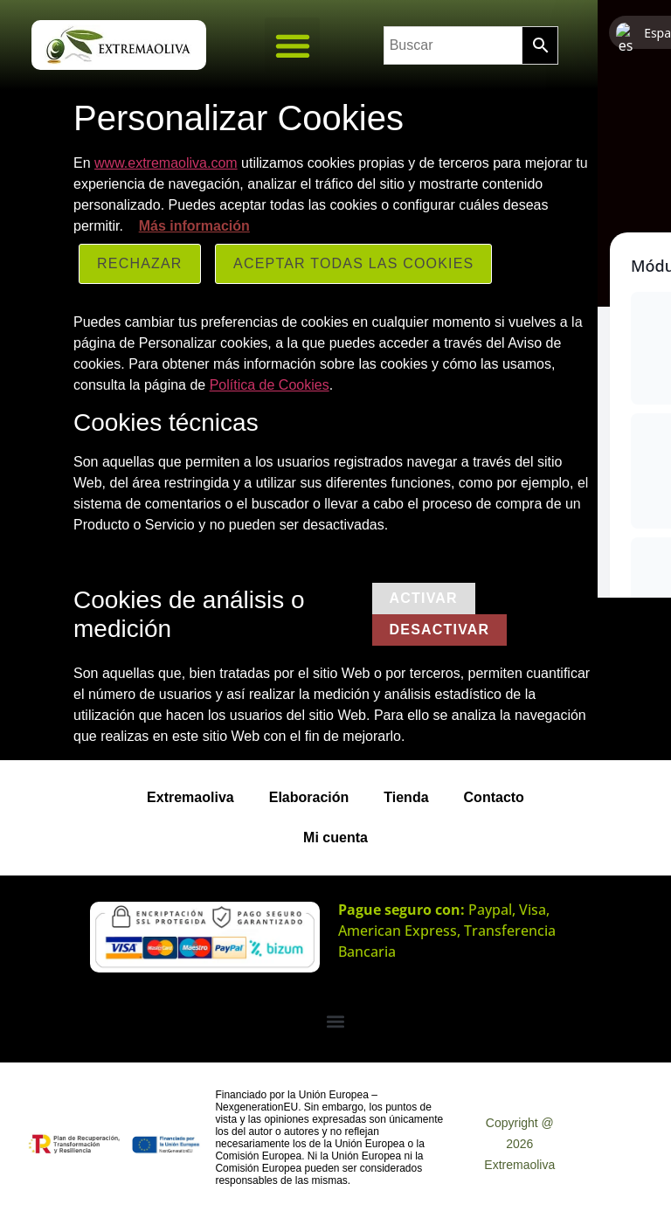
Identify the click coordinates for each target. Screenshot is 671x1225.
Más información (194, 225)
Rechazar (140, 263)
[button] (292, 45)
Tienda (406, 797)
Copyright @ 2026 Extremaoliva (519, 1144)
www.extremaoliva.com (166, 163)
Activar (424, 598)
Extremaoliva (190, 797)
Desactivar (440, 629)
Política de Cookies (269, 384)
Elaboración (309, 797)
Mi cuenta (335, 837)
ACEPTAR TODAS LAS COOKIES (353, 263)
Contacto (494, 797)
